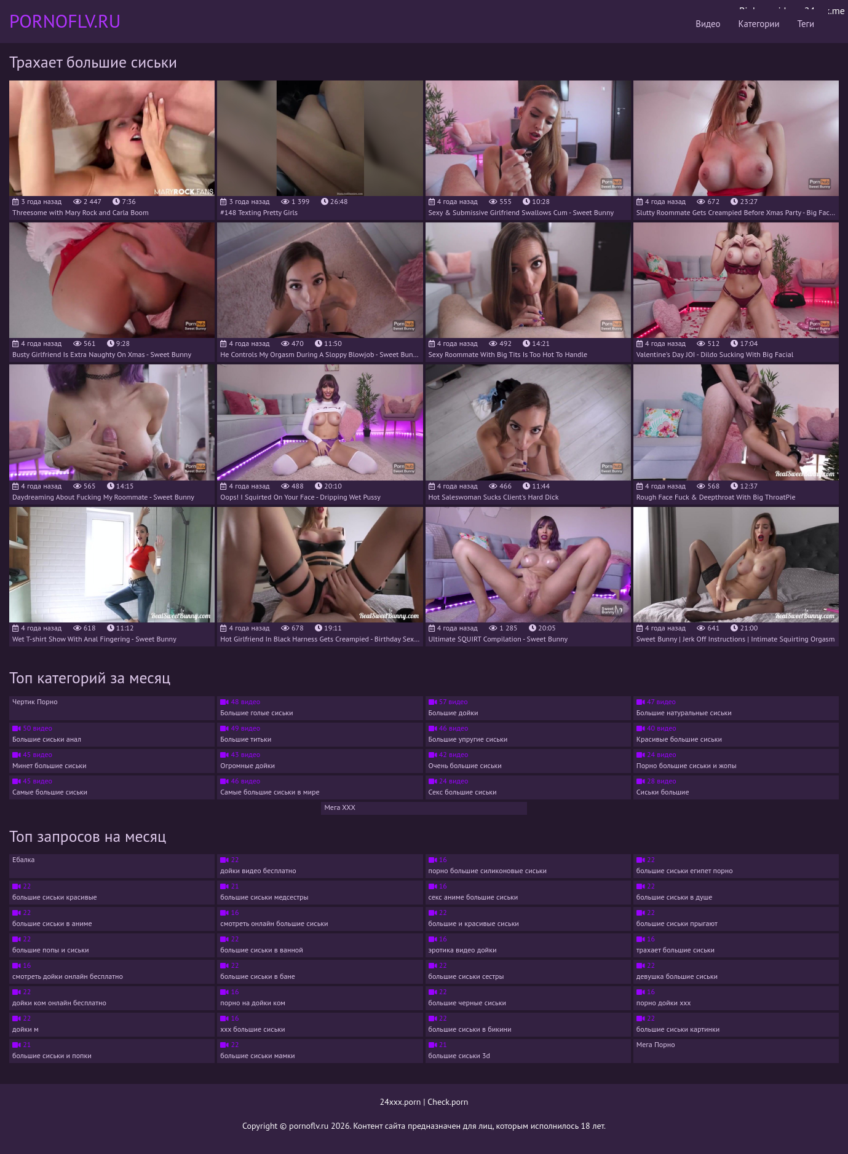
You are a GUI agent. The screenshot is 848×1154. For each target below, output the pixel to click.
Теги (705, 21)
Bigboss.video (767, 10)
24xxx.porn (400, 1101)
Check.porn (447, 1101)
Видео (589, 21)
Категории (649, 21)
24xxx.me (824, 10)
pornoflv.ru (308, 1125)
